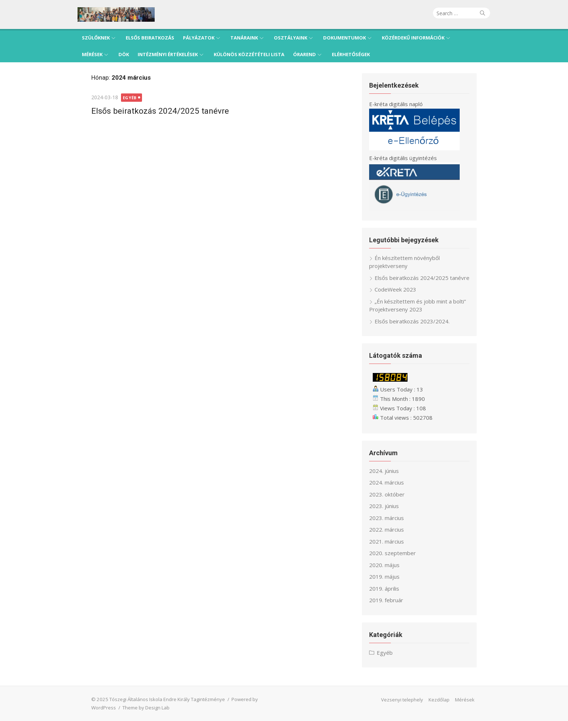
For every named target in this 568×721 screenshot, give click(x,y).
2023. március (392, 517)
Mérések (92, 54)
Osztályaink (290, 37)
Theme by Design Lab (101, 707)
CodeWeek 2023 (401, 289)
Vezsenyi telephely (416, 699)
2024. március (392, 482)
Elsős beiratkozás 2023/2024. (417, 321)
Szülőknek (96, 37)
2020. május (390, 565)
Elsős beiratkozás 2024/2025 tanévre (146, 111)
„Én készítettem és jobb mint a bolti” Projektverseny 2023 (423, 305)
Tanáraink (244, 37)
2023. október (392, 494)
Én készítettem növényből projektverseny (410, 262)
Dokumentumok (344, 37)
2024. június (389, 470)
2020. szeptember (398, 553)
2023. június (389, 506)
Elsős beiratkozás (150, 37)
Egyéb (116, 97)
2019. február (392, 600)
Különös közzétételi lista (249, 54)
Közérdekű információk (413, 37)
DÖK (123, 54)
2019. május (390, 576)
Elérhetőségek (351, 54)
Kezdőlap (452, 699)
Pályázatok (198, 37)
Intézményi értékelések (168, 54)
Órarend (304, 54)
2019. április (390, 588)
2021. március (392, 541)
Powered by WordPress (244, 699)
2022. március (392, 529)
